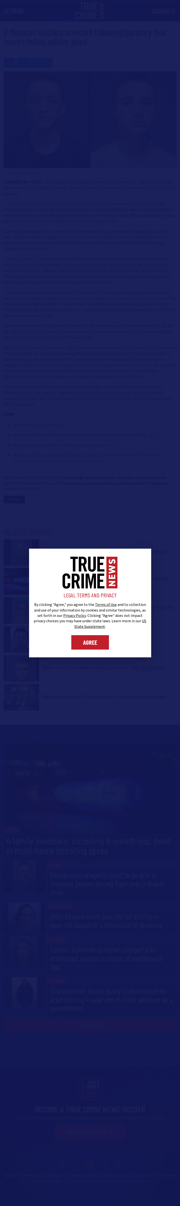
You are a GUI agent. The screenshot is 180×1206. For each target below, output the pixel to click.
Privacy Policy (74, 615)
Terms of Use (106, 604)
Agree (90, 642)
